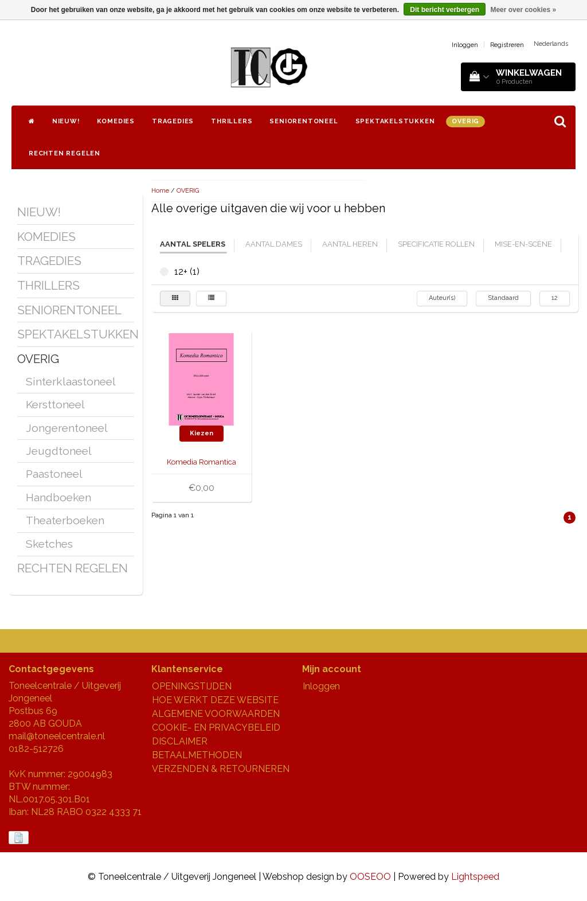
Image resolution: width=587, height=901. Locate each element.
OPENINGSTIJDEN (192, 686)
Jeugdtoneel (59, 450)
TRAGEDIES (173, 121)
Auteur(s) (442, 298)
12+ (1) (164, 271)
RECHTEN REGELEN (64, 153)
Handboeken (58, 497)
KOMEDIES (116, 121)
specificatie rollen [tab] (436, 244)
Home (160, 190)
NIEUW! (66, 121)
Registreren (507, 45)
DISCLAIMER (180, 741)
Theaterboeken (65, 520)
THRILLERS (231, 121)
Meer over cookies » (523, 10)
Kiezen (201, 433)
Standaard (503, 298)
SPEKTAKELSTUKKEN (395, 121)
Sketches (49, 543)
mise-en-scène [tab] (523, 244)
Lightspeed (475, 876)
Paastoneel (54, 473)
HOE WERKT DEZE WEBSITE (215, 700)
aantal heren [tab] (350, 244)
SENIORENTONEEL (303, 121)
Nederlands (551, 44)
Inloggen (465, 45)
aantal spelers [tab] (192, 244)
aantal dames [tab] (273, 244)
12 (554, 298)
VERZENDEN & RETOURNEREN (220, 768)
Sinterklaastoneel (71, 381)
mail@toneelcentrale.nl (57, 736)
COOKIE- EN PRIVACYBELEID (216, 727)
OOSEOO (370, 876)
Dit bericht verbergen (444, 10)
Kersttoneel (55, 404)
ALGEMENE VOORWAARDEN (216, 713)
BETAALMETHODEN (197, 755)
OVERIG (465, 121)
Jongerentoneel (67, 428)
